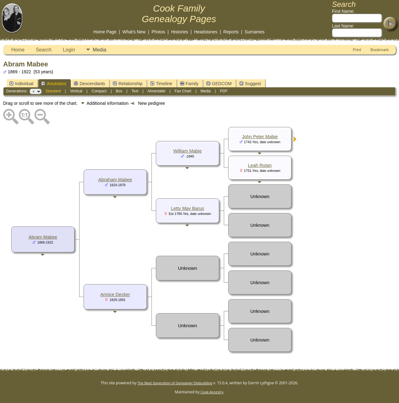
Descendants (89, 83)
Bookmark (379, 49)
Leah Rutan (260, 165)
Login (69, 49)
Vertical (76, 91)
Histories (179, 31)
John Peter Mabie (260, 136)
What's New (134, 31)
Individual (21, 83)
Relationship (127, 83)
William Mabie (187, 150)
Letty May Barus (187, 208)
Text (135, 91)
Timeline (161, 83)
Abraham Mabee (115, 179)
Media (100, 49)
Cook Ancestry (211, 392)
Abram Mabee (42, 237)
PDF (224, 91)
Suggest (250, 83)
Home (18, 49)
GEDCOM (219, 83)
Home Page (105, 31)
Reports (231, 31)
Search (44, 49)
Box (119, 91)
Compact (99, 91)
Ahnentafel (156, 91)
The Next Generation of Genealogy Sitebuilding (174, 383)
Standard (53, 91)
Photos (158, 31)
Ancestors (53, 83)
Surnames (255, 31)
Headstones (206, 31)
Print (357, 49)
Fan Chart (183, 91)
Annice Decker (115, 294)
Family (189, 83)
